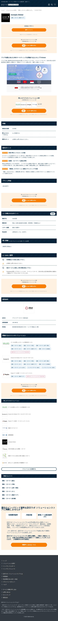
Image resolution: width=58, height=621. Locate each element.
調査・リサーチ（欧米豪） (44, 348)
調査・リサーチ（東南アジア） (30, 348)
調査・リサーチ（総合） (16, 345)
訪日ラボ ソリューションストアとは (13, 573)
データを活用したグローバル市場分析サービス (22, 342)
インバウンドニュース (9, 568)
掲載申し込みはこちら (29, 545)
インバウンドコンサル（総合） (48, 367)
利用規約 (26, 26)
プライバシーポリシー (9, 582)
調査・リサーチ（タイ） (16, 348)
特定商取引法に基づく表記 (10, 579)
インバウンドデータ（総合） (34, 367)
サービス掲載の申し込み (9, 589)
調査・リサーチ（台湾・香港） (43, 345)
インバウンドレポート (9, 566)
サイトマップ (6, 595)
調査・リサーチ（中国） (29, 345)
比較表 (52, 213)
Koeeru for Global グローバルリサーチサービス (22, 357)
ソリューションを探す (9, 563)
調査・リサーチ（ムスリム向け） (18, 367)
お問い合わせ (6, 592)
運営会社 (5, 597)
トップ (5, 560)
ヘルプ (5, 584)
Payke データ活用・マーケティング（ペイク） (22, 373)
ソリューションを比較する (29, 469)
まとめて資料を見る (31, 45)
